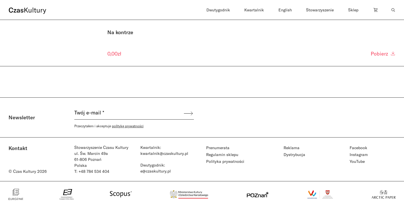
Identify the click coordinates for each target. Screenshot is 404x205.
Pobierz (383, 53)
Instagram (359, 154)
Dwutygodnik (218, 9)
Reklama (292, 147)
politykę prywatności (127, 126)
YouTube (357, 161)
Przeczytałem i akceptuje (108, 126)
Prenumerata (217, 147)
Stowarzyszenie (320, 9)
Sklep (353, 9)
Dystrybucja (294, 154)
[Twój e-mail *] (128, 113)
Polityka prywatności (225, 161)
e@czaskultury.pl (155, 171)
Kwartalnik (254, 9)
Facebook (358, 147)
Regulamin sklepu (222, 154)
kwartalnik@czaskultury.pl (164, 153)
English (285, 9)
